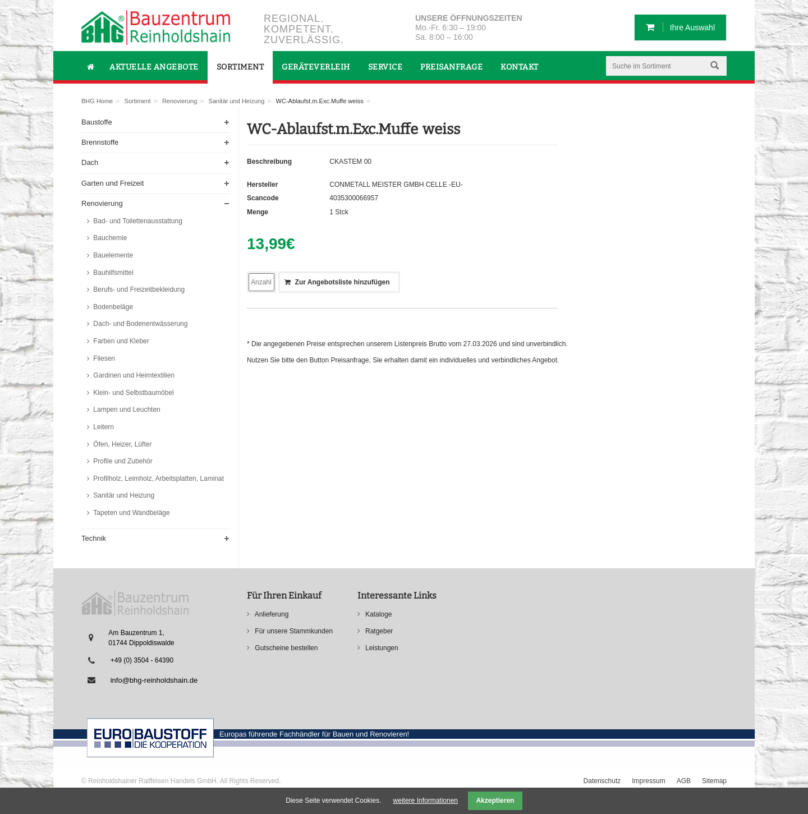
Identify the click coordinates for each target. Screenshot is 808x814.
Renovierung (179, 101)
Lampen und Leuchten (125, 409)
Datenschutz (602, 781)
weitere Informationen (425, 800)
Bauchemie (109, 238)
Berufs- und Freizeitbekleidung (138, 289)
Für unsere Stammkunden (293, 631)
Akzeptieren (495, 800)
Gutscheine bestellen (285, 648)
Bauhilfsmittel (112, 273)
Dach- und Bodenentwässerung (139, 324)
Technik (93, 538)
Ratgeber (378, 631)
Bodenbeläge (112, 307)
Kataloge (378, 614)
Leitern (102, 427)
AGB (684, 781)
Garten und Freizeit (112, 183)
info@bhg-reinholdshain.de (154, 680)
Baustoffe (96, 122)
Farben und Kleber (120, 341)
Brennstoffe (99, 142)
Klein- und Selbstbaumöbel (132, 393)
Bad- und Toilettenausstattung (136, 221)
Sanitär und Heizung (237, 101)
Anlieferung (270, 614)
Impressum (648, 781)
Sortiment (138, 101)
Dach (89, 162)
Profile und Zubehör (122, 461)
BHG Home (97, 101)
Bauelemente (112, 255)
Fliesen (103, 358)
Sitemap (714, 781)
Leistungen (381, 648)
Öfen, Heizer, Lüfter (121, 444)
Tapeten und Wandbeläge (130, 513)
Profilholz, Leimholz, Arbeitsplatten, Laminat (157, 478)
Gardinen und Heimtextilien (133, 375)
